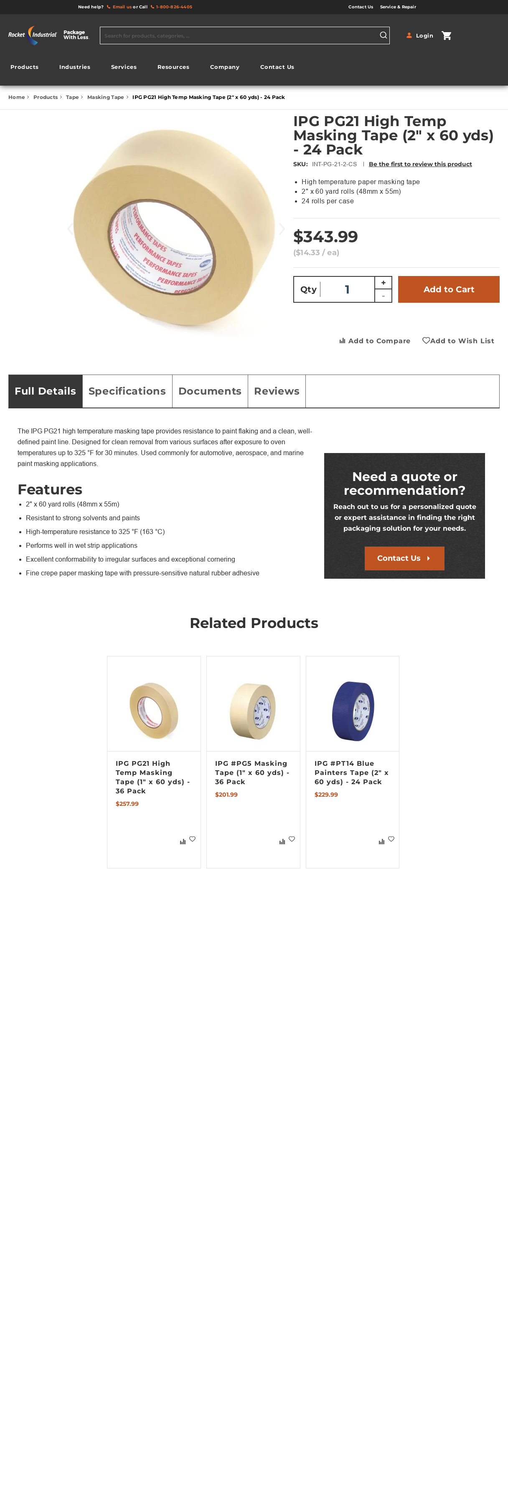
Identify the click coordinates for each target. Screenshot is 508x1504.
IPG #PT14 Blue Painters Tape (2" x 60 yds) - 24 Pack (352, 773)
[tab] (45, 391)
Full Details (45, 391)
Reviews (277, 391)
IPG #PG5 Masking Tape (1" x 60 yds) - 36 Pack (252, 773)
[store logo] (52, 35)
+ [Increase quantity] (383, 283)
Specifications (127, 391)
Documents (210, 391)
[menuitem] (24, 67)
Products (46, 97)
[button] (192, 839)
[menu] (152, 69)
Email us (122, 7)
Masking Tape (106, 97)
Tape (73, 97)
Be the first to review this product (420, 164)
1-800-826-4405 (174, 7)
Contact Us (399, 558)
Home (17, 97)
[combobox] (245, 35)
